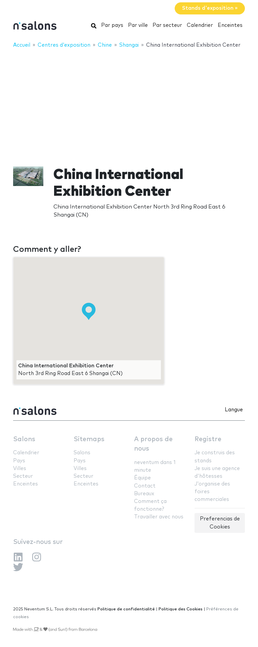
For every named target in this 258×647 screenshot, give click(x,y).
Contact (145, 486)
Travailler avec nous (158, 516)
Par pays (112, 25)
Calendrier (200, 25)
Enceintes (230, 25)
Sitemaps (89, 439)
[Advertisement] (129, 103)
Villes (19, 468)
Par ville (138, 25)
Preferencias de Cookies (220, 522)
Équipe (142, 477)
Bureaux (144, 493)
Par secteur (167, 25)
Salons (24, 439)
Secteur (23, 476)
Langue (234, 409)
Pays (19, 460)
